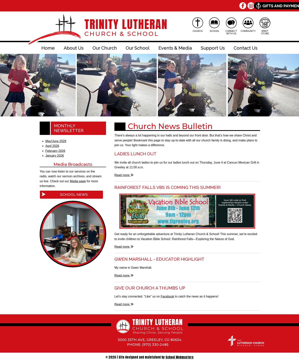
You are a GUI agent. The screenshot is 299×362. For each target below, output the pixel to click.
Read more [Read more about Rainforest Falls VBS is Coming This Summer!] (123, 246)
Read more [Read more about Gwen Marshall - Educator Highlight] (123, 275)
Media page (78, 181)
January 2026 (54, 155)
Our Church (104, 48)
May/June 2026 (55, 141)
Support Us (213, 48)
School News (74, 194)
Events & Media (175, 48)
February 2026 (55, 150)
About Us (74, 48)
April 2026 (52, 146)
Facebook (167, 296)
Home (48, 48)
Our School (138, 48)
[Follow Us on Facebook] (243, 5)
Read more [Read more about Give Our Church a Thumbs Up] (123, 304)
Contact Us (245, 48)
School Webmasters (180, 357)
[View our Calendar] (252, 5)
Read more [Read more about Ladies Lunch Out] (123, 175)
